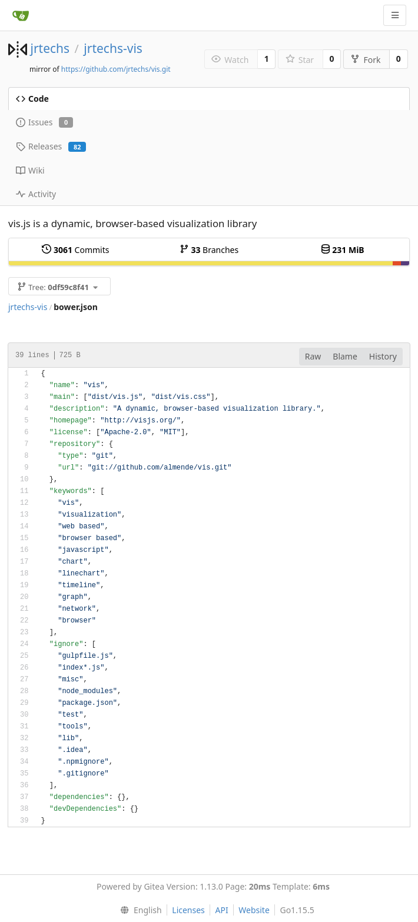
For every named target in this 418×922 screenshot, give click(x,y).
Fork (365, 59)
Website (254, 910)
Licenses (188, 910)
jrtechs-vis (113, 48)
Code (32, 98)
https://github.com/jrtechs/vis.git (116, 69)
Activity (36, 193)
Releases (51, 146)
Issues (44, 122)
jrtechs (49, 48)
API (221, 910)
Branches (209, 249)
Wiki (30, 170)
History (383, 356)
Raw (313, 356)
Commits (75, 249)
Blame (345, 356)
